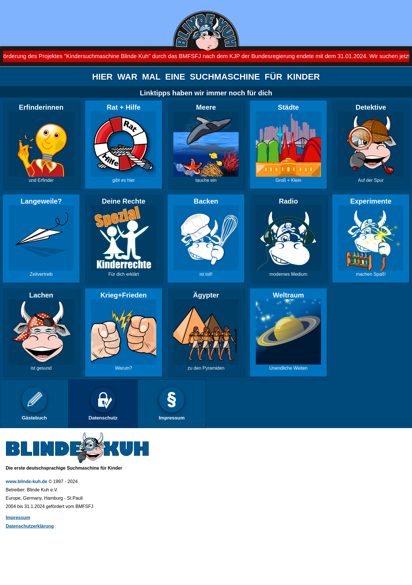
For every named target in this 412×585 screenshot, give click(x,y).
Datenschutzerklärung (30, 526)
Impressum (18, 517)
